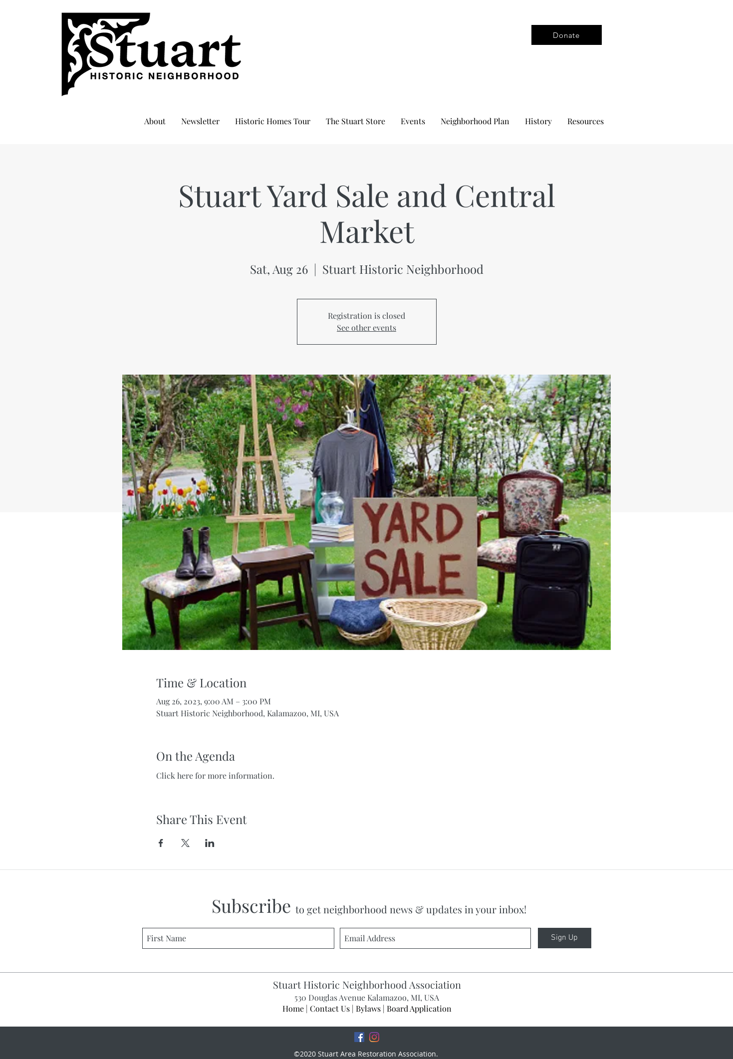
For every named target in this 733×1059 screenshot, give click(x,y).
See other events (366, 327)
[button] (475, 121)
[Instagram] (374, 1037)
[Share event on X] (185, 843)
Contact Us (330, 1008)
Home (293, 1008)
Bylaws (368, 1008)
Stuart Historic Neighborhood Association (367, 984)
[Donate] (566, 35)
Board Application (419, 1008)
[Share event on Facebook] (161, 843)
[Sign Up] (564, 938)
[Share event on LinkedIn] (210, 843)
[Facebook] (359, 1037)
